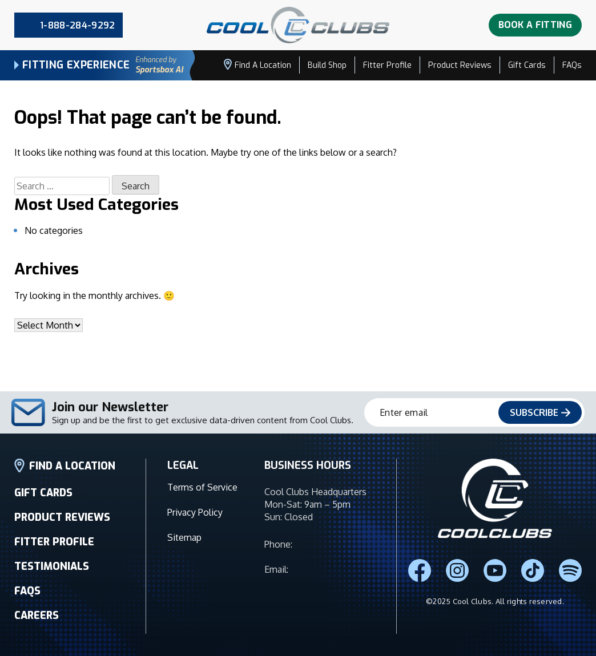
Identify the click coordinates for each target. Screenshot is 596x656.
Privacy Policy (195, 524)
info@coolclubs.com (332, 580)
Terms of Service (202, 503)
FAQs (572, 65)
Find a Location (257, 65)
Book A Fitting (535, 25)
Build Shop (327, 65)
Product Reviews (460, 65)
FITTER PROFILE (54, 553)
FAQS (27, 602)
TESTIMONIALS (51, 578)
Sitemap (184, 545)
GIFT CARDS (43, 504)
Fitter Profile (387, 65)
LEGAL (183, 477)
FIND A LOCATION (64, 477)
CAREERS (36, 627)
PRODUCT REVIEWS (62, 529)
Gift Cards (527, 65)
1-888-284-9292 (326, 555)
